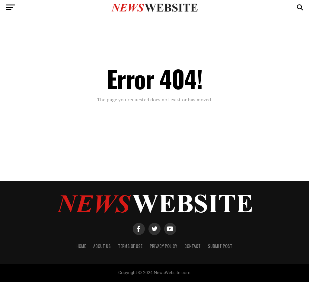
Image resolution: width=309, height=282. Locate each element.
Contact (192, 246)
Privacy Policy (163, 246)
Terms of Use (130, 246)
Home (81, 246)
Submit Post (220, 246)
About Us (102, 246)
